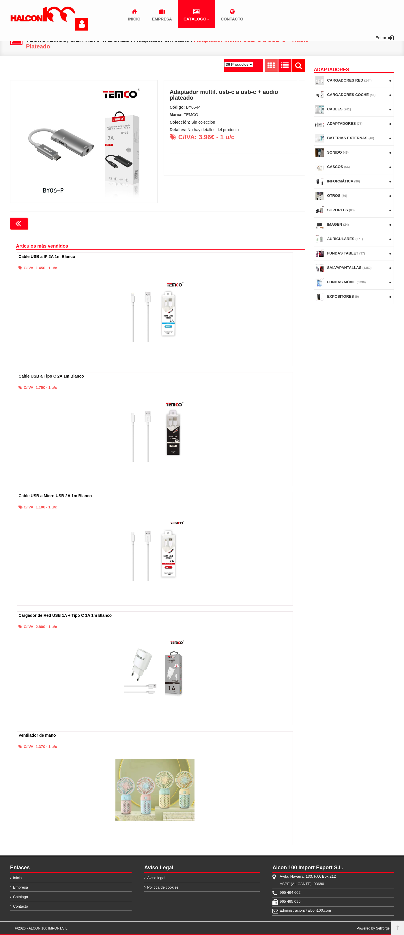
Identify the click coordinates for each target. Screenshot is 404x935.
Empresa (20, 887)
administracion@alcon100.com (305, 910)
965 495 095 (290, 901)
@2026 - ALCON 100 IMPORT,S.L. (41, 928)
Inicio (17, 878)
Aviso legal (156, 878)
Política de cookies (162, 887)
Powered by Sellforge (373, 928)
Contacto (20, 906)
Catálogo (20, 897)
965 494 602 (290, 892)
